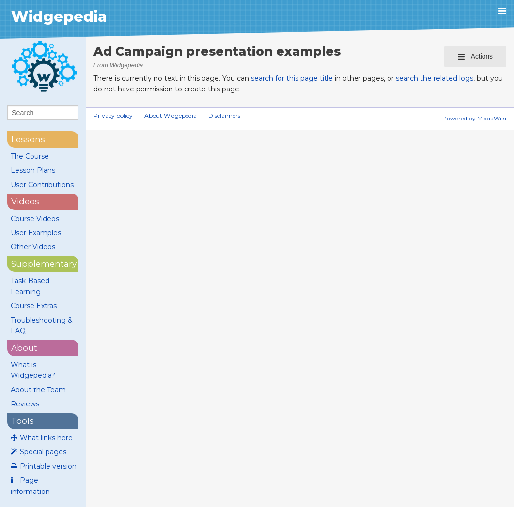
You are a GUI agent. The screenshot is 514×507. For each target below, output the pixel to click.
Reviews (25, 404)
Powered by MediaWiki (474, 118)
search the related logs (434, 78)
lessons (28, 139)
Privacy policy (113, 115)
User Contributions (42, 184)
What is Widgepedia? (33, 370)
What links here (46, 437)
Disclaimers (224, 115)
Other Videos (33, 246)
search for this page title (292, 78)
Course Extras (34, 305)
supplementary (44, 263)
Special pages (43, 451)
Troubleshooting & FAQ (42, 325)
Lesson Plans (33, 170)
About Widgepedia (170, 115)
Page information (30, 485)
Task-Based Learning (30, 286)
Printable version (48, 466)
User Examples (36, 232)
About (24, 348)
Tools (22, 421)
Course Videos (35, 218)
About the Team (38, 390)
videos (25, 201)
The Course (30, 156)
